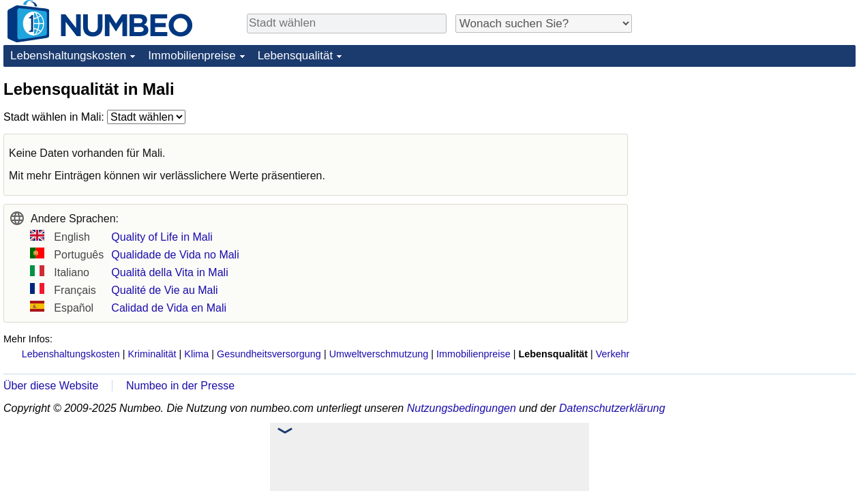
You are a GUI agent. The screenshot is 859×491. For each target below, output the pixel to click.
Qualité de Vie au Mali (164, 290)
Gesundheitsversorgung (269, 353)
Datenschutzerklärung (612, 408)
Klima (196, 353)
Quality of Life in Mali (162, 237)
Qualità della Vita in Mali (169, 272)
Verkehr (613, 353)
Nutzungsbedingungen (461, 408)
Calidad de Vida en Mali (168, 308)
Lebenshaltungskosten (68, 55)
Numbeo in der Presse (180, 385)
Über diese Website (50, 385)
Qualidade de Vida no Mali (175, 255)
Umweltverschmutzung (379, 353)
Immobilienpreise (192, 55)
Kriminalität (151, 353)
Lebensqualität (295, 55)
